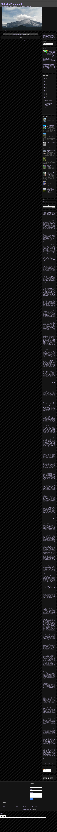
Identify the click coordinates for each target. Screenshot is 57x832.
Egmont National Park (52, 365)
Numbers (48, 559)
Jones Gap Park (47, 456)
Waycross (46, 744)
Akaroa (50, 225)
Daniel (52, 345)
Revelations (46, 614)
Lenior (50, 486)
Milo (46, 529)
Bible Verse (46, 260)
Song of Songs (50, 658)
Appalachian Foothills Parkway (50, 238)
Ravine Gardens (53, 607)
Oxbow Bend (48, 569)
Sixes (53, 653)
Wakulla (44, 735)
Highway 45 (48, 427)
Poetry (54, 588)
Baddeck (51, 248)
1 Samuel (53, 213)
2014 (45, 82)
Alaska (44, 227)
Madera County (53, 502)
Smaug (43, 655)
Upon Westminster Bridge (49, 724)
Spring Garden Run (52, 666)
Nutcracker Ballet (52, 559)
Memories (50, 523)
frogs (54, 395)
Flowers (44, 384)
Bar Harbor (47, 252)
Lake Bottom (44, 473)
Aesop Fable (52, 224)
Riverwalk (44, 618)
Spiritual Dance (51, 665)
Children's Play (45, 316)
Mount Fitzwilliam (50, 538)
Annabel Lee (52, 235)
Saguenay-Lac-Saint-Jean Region (47, 630)
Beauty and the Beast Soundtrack (48, 256)
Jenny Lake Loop (45, 447)
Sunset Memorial (50, 683)
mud (54, 545)
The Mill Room (48, 702)
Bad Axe (47, 248)
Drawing (51, 354)
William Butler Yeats (50, 752)
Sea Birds (44, 638)
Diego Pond (50, 350)
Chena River (47, 311)
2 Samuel (48, 215)
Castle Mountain (51, 303)
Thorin (52, 710)
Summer (49, 681)
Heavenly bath (53, 421)
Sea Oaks (53, 638)
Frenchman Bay (45, 395)
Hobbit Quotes (47, 430)
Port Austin (50, 591)
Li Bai (54, 487)
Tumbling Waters (46, 721)
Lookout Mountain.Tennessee (50, 495)
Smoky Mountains (50, 655)
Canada (53, 294)
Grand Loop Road (48, 402)
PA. (51, 569)
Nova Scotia (45, 559)
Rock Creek (52, 621)
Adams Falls (53, 223)
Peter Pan (44, 580)
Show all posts (26, 34)
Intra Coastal (49, 441)
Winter (52, 755)
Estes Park (48, 371)
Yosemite (44, 762)
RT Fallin (53, 628)
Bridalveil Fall (44, 280)
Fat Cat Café (46, 376)
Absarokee (50, 221)
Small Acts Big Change (51, 654)
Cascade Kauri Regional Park (51, 302)
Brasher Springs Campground (51, 278)
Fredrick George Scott (46, 394)
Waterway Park (47, 743)
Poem (49, 588)
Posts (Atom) (23, 40)
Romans (46, 627)
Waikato (54, 732)
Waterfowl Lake (45, 741)
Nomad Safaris (46, 553)
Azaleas (46, 247)
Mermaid (54, 524)
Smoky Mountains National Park (49, 656)
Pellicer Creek (45, 577)
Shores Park (49, 648)
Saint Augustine (52, 631)
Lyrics (44, 502)
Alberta (51, 227)
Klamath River (53, 468)
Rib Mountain (47, 615)
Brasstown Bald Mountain (47, 279)
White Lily (51, 748)
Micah (43, 526)
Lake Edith (52, 474)
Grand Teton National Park (49, 403)
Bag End (51, 249)
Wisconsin (46, 756)
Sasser (43, 636)
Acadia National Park (46, 223)
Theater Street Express (51, 707)
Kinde (52, 467)
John (45, 449)
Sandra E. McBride (47, 635)
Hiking (50, 428)
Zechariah (48, 763)
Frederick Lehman (49, 393)
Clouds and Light (52, 321)
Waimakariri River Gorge (51, 733)
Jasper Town (45, 446)
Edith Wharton (50, 363)
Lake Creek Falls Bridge (47, 474)
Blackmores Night (48, 270)
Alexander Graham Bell (46, 229)
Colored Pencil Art (49, 326)
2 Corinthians (53, 214)
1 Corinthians (48, 212)
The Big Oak (52, 696)
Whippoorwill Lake (47, 748)
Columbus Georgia (49, 328)
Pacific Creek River (48, 570)
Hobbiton (51, 430)
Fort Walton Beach (49, 389)
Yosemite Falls (48, 762)
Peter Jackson (53, 579)
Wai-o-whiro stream (50, 732)
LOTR (54, 496)
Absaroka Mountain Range (51, 220)
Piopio (43, 585)
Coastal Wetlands (46, 323)
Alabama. (49, 226)
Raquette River (49, 607)
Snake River (53, 656)
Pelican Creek (53, 576)
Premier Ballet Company (50, 594)
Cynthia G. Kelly (45, 344)
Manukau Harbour (45, 508)
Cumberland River (45, 342)
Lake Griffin (47, 475)
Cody (50, 323)
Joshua (52, 456)
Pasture (54, 574)
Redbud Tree (53, 611)
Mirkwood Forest (52, 530)
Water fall (49, 740)
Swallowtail (48, 685)
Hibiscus (50, 426)
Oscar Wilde (51, 567)
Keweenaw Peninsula (48, 467)
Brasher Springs (45, 278)
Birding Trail (47, 267)
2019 (45, 90)
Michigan (51, 526)
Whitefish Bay (53, 749)
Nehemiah (49, 550)
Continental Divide (52, 329)
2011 (45, 78)
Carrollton (51, 300)
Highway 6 (51, 427)
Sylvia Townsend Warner (50, 686)
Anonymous (46, 236)
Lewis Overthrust (50, 487)
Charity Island (49, 306)
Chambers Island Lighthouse (46, 305)
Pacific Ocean (47, 571)
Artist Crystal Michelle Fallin (49, 242)
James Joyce (53, 444)
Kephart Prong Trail (49, 466)
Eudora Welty (53, 371)
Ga (50, 396)
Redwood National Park (46, 612)
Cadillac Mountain (47, 292)
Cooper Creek (44, 330)
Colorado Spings (49, 325)
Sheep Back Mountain (52, 644)
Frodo (48, 395)
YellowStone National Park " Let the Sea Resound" (48, 104)
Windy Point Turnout (45, 755)
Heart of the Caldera (47, 421)
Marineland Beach (45, 510)
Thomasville (49, 710)
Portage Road (51, 593)
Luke (50, 500)
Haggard (51, 417)
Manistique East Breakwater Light (50, 506)
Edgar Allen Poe (45, 363)
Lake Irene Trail (51, 476)
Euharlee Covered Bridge (49, 372)
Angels (48, 235)
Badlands (53, 248)
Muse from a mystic (51, 546)
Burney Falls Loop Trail (51, 287)
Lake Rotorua (51, 479)
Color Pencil (53, 323)
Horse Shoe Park (45, 433)
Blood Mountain (53, 270)
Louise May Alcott (49, 497)
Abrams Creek (50, 219)
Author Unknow (45, 246)
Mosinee (45, 535)
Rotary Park (50, 627)
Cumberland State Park (46, 343)
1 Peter (50, 213)
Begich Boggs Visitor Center (50, 257)
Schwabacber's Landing (52, 637)
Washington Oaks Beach (48, 738)
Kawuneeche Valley (47, 461)
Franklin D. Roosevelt (46, 392)
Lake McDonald (51, 478)
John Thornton (52, 454)
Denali (51, 348)
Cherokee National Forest (48, 312)
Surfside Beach (53, 684)
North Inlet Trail (48, 558)
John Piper (49, 453)
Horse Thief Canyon (52, 433)
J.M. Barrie (48, 442)
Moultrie (54, 536)
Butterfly (50, 288)
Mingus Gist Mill (50, 529)
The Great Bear (50, 698)
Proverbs (53, 597)
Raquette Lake (45, 607)
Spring (54, 665)
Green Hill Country (50, 410)
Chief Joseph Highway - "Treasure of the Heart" (48, 107)
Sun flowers (53, 682)
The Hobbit (49, 699)
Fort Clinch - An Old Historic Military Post (50, 126)
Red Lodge (49, 609)
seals (43, 639)
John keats (48, 451)
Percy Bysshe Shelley (47, 579)
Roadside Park (48, 618)
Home (20, 37)
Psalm (44, 600)
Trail (50, 717)
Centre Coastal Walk (52, 304)
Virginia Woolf (44, 729)
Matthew (48, 519)
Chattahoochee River (51, 309)
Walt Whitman (53, 735)
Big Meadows (52, 264)
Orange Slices (49, 566)
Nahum (49, 548)
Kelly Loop (53, 461)
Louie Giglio (44, 497)
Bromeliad (51, 281)
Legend (47, 486)
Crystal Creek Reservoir (47, 338)
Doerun (54, 351)
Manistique (44, 506)
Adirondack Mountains (46, 224)
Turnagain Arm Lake (52, 721)
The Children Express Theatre (49, 697)
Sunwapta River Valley (47, 684)
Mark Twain (46, 511)
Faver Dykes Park (52, 377)
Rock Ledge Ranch (51, 622)
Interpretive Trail (45, 441)
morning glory (50, 534)
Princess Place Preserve (47, 597)
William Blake (45, 752)
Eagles (49, 360)
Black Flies (53, 268)
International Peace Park (51, 440)
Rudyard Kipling (45, 629)
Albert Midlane (48, 227)
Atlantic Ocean (52, 244)
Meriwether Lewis (50, 524)
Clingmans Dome (52, 320)
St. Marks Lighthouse (51, 672)
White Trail (49, 749)
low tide (54, 498)
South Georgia (50, 662)
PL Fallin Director (49, 586)
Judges (51, 458)
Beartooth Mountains (46, 254)
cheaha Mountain (49, 310)
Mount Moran (48, 539)
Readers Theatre (45, 608)
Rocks (54, 623)
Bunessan (44, 287)
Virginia (54, 728)
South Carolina (46, 661)
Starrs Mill (53, 675)
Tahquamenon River (46, 688)
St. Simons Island (48, 674)
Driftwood (54, 354)
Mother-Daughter (45, 536)
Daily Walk (47, 345)
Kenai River (53, 465)
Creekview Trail (53, 335)
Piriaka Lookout (49, 585)
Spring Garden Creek (46, 666)
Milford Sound (49, 528)
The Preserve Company (52, 703)
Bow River (48, 276)
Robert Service (45, 620)
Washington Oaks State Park (50, 739)
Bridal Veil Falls (53, 279)
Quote (51, 603)
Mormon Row (46, 534)
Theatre (44, 708)
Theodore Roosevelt (48, 708)
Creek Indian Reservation (46, 335)
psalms (46, 600)
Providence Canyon (46, 598)
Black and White (47, 268)
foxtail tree (50, 390)
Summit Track (50, 682)
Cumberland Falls (48, 340)
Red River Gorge (49, 610)
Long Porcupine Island (52, 494)
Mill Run (54, 528)
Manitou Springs (52, 507)
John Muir (50, 452)
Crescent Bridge (50, 336)
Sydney (46, 686)
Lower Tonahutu (50, 499)
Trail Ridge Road (48, 718)
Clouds (48, 321)
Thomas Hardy (53, 709)
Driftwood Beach (45, 355)
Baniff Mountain (50, 251)
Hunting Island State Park (49, 437)
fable (49, 374)
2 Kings (44, 215)
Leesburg (44, 486)
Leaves (54, 485)
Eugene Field (44, 372)
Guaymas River (45, 417)
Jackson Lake (53, 443)
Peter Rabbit (49, 580)
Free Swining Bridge (52, 394)
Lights (50, 488)
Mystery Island (53, 547)
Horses (44, 434)
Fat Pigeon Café (51, 376)
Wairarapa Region (45, 734)
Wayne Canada (50, 744)
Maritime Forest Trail (52, 510)
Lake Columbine (49, 473)
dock (52, 351)
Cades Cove (47, 291)
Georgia (44, 398)
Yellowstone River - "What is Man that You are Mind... (48, 111)
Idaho (49, 439)
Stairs (47, 675)
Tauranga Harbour (45, 691)
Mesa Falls (44, 525)
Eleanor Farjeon (45, 366)
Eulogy (54, 372)
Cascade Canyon (52, 301)
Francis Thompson (47, 391)
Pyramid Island (48, 601)
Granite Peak (53, 406)
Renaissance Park (52, 612)
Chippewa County (52, 316)
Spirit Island (53, 664)
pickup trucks (51, 582)
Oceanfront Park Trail (46, 561)
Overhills (44, 569)
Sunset (46, 683)
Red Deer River (45, 609)
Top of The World (47, 717)
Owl (45, 569)
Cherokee (51, 311)
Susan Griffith (45, 685)
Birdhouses (44, 267)
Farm (43, 376)
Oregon (52, 566)
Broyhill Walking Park (47, 282)
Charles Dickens (53, 306)
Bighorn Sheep (49, 266)
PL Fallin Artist (45, 586)
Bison (50, 267)
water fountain (53, 740)
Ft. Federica (48, 396)
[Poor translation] (4, 816)
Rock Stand (51, 623)
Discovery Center (49, 351)
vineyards (51, 728)
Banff (52, 250)
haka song (53, 417)
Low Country (51, 498)
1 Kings (47, 213)
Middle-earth (45, 528)
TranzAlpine (53, 718)
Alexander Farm (53, 228)
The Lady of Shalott (45, 700)
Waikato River (45, 733)
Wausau (51, 743)
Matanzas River (52, 518)
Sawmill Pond (44, 637)
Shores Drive (50, 647)
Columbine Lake (52, 327)
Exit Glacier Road (45, 373)
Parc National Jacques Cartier (50, 573)
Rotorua (54, 627)
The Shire (44, 705)
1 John (45, 213)
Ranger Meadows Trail (52, 606)
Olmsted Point (52, 564)
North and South (49, 554)
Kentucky (44, 466)
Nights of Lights (48, 552)
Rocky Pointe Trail (50, 626)
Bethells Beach (50, 258)
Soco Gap (51, 657)
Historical (47, 429)
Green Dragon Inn (50, 409)
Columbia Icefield (45, 327)
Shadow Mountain (52, 642)
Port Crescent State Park (50, 592)
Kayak (51, 461)
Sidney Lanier (53, 650)
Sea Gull (47, 638)
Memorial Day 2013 (46, 523)
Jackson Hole (48, 443)
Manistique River (45, 507)
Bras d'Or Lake (53, 277)
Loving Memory (46, 498)
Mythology (44, 548)
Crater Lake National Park (46, 334)
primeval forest (49, 595)
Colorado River (49, 324)
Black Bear (50, 268)
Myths (46, 548)
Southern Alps (49, 664)
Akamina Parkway (46, 225)
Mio (43, 530)
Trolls (46, 720)
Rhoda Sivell (50, 614)
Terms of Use (4, 783)
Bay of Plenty (49, 253)
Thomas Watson (45, 710)
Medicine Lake (45, 522)
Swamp (52, 685)
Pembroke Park (46, 578)
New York (51, 551)
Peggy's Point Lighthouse (46, 576)
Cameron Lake (48, 294)
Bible (54, 259)
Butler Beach (47, 288)
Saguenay (54, 629)
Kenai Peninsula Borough (50, 464)
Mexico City (52, 525)
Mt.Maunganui (52, 545)
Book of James (45, 275)
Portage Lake (47, 593)
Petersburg (53, 580)
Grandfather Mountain (46, 404)
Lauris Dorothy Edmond (49, 485)
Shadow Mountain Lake (46, 643)
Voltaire (53, 730)
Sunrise (44, 683)
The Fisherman (46, 698)
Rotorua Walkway (45, 628)
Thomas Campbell (47, 709)
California (51, 292)
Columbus (44, 328)
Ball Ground (50, 250)
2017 (45, 87)
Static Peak (44, 676)
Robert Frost (45, 619)
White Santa (46, 749)
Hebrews (48, 422)
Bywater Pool (47, 289)
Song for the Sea (45, 658)
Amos (48, 233)
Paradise (44, 573)
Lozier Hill (54, 499)
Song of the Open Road (50, 659)
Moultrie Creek (45, 537)
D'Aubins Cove (53, 344)
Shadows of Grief (52, 643)
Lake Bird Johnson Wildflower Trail (50, 472)
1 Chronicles (44, 212)
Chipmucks (48, 316)
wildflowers (46, 751)
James (50, 444)
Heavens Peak (45, 422)
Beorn (46, 258)
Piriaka (46, 585)
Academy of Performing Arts (50, 222)
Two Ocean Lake (47, 722)
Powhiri (45, 594)
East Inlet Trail (49, 361)
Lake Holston (51, 475)
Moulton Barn (50, 536)
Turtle (43, 722)
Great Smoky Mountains (48, 408)
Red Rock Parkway (48, 611)
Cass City (44, 303)
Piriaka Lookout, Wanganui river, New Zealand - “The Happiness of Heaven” (51, 190)
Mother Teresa (53, 535)
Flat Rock (53, 381)
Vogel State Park (49, 729)
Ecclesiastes (50, 362)
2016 (45, 85)
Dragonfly (46, 354)
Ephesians (44, 371)
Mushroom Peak (48, 547)
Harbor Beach (51, 418)
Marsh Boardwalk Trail (52, 513)
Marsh (51, 512)
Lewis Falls (46, 487)
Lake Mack (46, 478)
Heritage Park (46, 426)
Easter (46, 362)
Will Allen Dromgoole (52, 751)
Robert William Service (50, 620)
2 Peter (46, 215)
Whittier (49, 750)
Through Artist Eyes (49, 712)
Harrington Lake (50, 419)
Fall (51, 375)
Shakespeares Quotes (46, 644)
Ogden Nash (52, 561)
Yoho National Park (51, 761)
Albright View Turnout (47, 228)
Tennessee (45, 693)
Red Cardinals (53, 608)
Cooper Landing (49, 330)
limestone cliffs (49, 489)
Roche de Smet (47, 621)
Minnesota (53, 529)
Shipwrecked (53, 646)
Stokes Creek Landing (50, 677)
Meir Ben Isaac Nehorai (51, 522)
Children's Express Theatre (50, 315)
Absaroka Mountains (45, 221)
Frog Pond (51, 395)
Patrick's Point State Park (46, 575)
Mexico (50, 525)
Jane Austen (44, 445)
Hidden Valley (53, 426)
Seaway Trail (48, 639)
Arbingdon (50, 240)
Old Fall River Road (47, 563)
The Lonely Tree (48, 701)
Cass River (47, 303)
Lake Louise (48, 477)
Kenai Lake (46, 463)
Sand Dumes (47, 634)
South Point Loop (48, 663)
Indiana (46, 440)
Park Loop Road (45, 574)
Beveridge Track (50, 259)
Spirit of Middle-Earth (46, 665)
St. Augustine (45, 668)
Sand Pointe (51, 634)
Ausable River (53, 245)
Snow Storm (44, 657)
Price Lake (45, 595)
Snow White (48, 657)
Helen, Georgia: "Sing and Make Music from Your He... (48, 101)
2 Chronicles (48, 214)
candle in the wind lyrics (46, 296)
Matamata (53, 517)
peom (43, 579)
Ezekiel (53, 373)
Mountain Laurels (46, 541)
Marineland (53, 509)
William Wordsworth (52, 754)
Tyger (51, 723)
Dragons (49, 354)
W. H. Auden (46, 731)
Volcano (45, 730)
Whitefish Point (45, 750)
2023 (45, 96)
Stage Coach (44, 675)
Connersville (48, 329)
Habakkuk (48, 417)
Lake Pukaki (47, 479)
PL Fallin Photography (12, 4)
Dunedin (48, 356)
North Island (52, 558)
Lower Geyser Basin (45, 499)
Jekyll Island (49, 446)
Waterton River (47, 742)
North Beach (49, 555)
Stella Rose (47, 676)
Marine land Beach (48, 509)
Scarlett (48, 637)
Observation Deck (52, 560)
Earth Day (52, 360)
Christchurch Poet (45, 317)
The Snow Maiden (49, 705)
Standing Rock (50, 675)
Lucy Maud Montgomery (46, 500)
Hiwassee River (51, 429)
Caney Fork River (52, 296)
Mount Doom (46, 538)
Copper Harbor (53, 330)
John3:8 (44, 456)
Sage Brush (50, 629)
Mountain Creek (49, 540)
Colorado (44, 324)
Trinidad (49, 719)
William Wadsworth (46, 754)
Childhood (44, 315)
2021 (45, 93)
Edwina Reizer (47, 365)
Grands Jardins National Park (47, 406)
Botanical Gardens (52, 275)
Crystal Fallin (45, 201)
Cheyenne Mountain (47, 313)
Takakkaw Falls (52, 688)
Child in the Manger (52, 314)
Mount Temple (53, 539)
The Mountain (52, 702)
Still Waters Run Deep (52, 676)
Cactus (43, 291)
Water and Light (45, 740)
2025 (45, 97)
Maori (48, 508)
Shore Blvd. (46, 647)
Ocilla (49, 561)
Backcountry (44, 248)
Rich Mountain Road (52, 615)
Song (54, 657)
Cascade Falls (45, 302)
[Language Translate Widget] (48, 44)
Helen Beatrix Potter (52, 422)
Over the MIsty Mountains (51, 568)
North (49, 553)
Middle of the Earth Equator (51, 527)
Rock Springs (46, 623)
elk (46, 367)
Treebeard (46, 719)
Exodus (50, 373)
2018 (45, 88)
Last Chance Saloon (52, 484)
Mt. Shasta (48, 544)
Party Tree (50, 574)
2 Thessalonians (52, 215)
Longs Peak (44, 495)
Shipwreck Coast (48, 646)
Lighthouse (47, 488)
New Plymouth (48, 551)
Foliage (54, 384)
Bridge (47, 280)
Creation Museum (52, 334)
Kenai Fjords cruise (46, 462)
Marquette (50, 511)
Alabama (45, 226)
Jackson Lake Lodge (46, 444)
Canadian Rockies (52, 295)
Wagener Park (53, 731)
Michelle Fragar (47, 526)
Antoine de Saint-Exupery (49, 237)
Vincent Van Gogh (47, 728)
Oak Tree (48, 560)
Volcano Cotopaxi (49, 730)
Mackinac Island (48, 502)
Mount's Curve (44, 540)
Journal (54, 456)
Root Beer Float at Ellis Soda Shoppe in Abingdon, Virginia (51, 173)
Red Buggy (49, 608)
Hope (48, 432)
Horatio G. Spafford (52, 432)
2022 (45, 94)
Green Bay (53, 408)
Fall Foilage (53, 375)
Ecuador (54, 362)
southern (46, 664)
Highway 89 (46, 428)
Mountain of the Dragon (52, 541)
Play (54, 587)
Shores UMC (53, 648)
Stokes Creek (44, 677)
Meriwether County (45, 524)
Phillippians (51, 581)
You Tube (45, 763)
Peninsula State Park (52, 578)
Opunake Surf (53, 565)
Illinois (51, 439)
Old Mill (44, 564)
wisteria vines (51, 756)
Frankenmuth (53, 391)
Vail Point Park (51, 725)
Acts (50, 223)
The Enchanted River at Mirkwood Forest (51, 158)
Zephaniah (51, 763)
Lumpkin (45, 501)
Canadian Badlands (46, 295)
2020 (45, 91)
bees (45, 257)
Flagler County (48, 381)
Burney (47, 287)
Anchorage (45, 235)
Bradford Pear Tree (48, 277)
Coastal (52, 322)
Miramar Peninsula (47, 530)
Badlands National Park (46, 249)
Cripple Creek (46, 337)
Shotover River (49, 650)
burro (43, 288)
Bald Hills (47, 250)
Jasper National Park (51, 445)
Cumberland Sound (52, 342)
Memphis (54, 523)
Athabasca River (45, 244)
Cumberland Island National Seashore (50, 341)
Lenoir (52, 486)
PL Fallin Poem (53, 585)
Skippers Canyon (45, 654)
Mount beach (49, 537)
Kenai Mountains (50, 463)
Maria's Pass (51, 508)
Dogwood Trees (45, 352)
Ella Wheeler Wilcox (50, 367)
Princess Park (53, 596)
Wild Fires (52, 750)
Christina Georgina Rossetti (51, 317)
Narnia (54, 548)
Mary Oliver (49, 517)
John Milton (46, 452)
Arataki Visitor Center (46, 240)
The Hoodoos (53, 699)
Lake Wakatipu (52, 480)
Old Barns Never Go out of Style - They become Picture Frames (51, 143)
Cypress (49, 344)
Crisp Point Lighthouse (52, 337)
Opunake (49, 565)
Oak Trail (45, 560)
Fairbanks (51, 374)
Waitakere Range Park (51, 734)
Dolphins (49, 352)
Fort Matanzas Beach (50, 387)
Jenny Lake (53, 446)
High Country (44, 427)
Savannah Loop (53, 636)
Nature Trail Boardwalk (50, 549)
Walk (46, 735)
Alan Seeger (53, 226)
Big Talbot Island (52, 265)
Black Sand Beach (45, 269)
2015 (45, 84)
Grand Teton (53, 402)
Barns (50, 252)
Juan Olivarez (49, 457)
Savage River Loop (47, 636)
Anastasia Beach (47, 234)
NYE (43, 560)
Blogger (34, 809)
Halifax (44, 418)
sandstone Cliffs (53, 635)
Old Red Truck (47, 564)
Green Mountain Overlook (49, 411)
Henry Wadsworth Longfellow (48, 425)
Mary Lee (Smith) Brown (50, 516)
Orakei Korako (45, 566)
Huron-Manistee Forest (48, 438)
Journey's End (45, 457)
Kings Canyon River (48, 468)
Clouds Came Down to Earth (46, 322)
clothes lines (44, 321)
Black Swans (50, 269)
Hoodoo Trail (46, 432)
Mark (43, 511)
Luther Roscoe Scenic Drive (51, 501)
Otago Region (46, 568)
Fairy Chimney (48, 375)
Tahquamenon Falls (52, 687)
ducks (46, 356)
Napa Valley (51, 548)
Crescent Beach (45, 336)
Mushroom (44, 547)
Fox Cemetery (46, 390)
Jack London (44, 443)
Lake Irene (46, 476)
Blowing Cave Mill (52, 271)
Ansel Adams (50, 236)
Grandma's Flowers (52, 405)
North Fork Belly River (48, 557)
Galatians (54, 396)
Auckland (44, 245)
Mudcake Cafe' (45, 546)
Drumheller (49, 355)
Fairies (45, 375)
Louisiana (54, 497)
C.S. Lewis (48, 290)
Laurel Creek (44, 485)
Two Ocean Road (47, 723)
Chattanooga (44, 310)
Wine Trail (50, 755)
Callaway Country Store (48, 293)
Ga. (52, 396)
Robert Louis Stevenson (51, 619)
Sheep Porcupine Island (50, 645)
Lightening (44, 488)
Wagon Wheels (45, 732)
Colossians (53, 326)
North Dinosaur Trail (50, 556)
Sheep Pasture (45, 645)
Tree (43, 719)
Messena (47, 525)
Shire (43, 647)
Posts (44, 769)
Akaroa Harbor (53, 225)
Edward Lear (49, 364)
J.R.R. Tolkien (53, 442)
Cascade (47, 301)
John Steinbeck (47, 454)
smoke (45, 655)
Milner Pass (44, 529)
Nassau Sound (45, 549)
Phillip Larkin (48, 581)
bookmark (48, 275)
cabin (54, 290)
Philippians (44, 581)
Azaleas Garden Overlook (51, 247)
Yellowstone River (46, 760)
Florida (53, 383)
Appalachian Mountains (46, 239)
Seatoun (45, 639)
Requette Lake (45, 613)
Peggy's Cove (52, 575)
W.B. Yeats (49, 731)
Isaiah (45, 442)
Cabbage (52, 290)
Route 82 (50, 628)
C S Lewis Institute (51, 289)
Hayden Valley (49, 420)
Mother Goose (49, 535)
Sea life (51, 638)
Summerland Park (45, 682)
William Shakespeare (51, 753)
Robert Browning (52, 618)
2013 (45, 81)
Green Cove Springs (45, 409)
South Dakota (51, 661)
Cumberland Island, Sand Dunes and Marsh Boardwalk (51, 134)
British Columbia (47, 281)
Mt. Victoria (47, 545)
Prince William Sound (48, 596)
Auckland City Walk (48, 245)
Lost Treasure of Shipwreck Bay (48, 496)
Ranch (44, 606)
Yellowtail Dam (45, 761)
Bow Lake (44, 276)
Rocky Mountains (46, 624)
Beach (52, 253)
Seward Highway (48, 641)
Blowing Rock (50, 272)
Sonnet (48, 660)
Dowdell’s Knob (49, 353)
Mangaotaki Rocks (46, 505)
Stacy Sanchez (53, 674)
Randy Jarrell (47, 606)
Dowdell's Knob (45, 353)
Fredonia (54, 393)
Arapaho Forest (53, 239)
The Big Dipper (48, 696)
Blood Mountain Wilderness (46, 271)
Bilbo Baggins (53, 266)
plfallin (50, 50)
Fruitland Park (45, 396)
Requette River (49, 613)
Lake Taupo (48, 480)
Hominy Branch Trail (47, 431)
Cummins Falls (53, 343)
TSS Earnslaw (49, 720)
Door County (53, 352)
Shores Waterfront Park (47, 649)
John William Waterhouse (51, 455)
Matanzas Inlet (45, 518)
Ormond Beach (47, 567)
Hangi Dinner (47, 418)
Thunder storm (49, 713)
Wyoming (44, 758)
